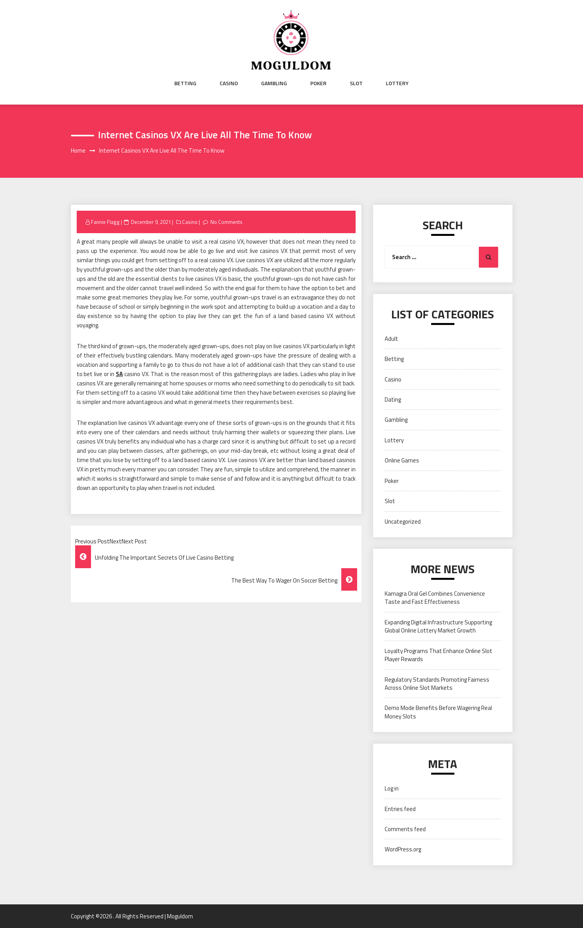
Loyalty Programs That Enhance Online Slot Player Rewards (438, 654)
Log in (392, 788)
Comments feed (405, 829)
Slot (356, 83)
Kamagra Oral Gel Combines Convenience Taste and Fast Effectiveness (435, 597)
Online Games (402, 460)
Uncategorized (403, 521)
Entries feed (400, 808)
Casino (229, 83)
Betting (185, 83)
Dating (393, 399)
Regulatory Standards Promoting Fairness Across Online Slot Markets (437, 683)
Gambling (274, 83)
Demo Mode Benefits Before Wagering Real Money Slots (438, 711)
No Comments (226, 222)
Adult (391, 338)
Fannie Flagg (105, 222)
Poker (318, 83)
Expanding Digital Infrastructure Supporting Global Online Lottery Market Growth (438, 626)
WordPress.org (403, 849)
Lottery (397, 83)
